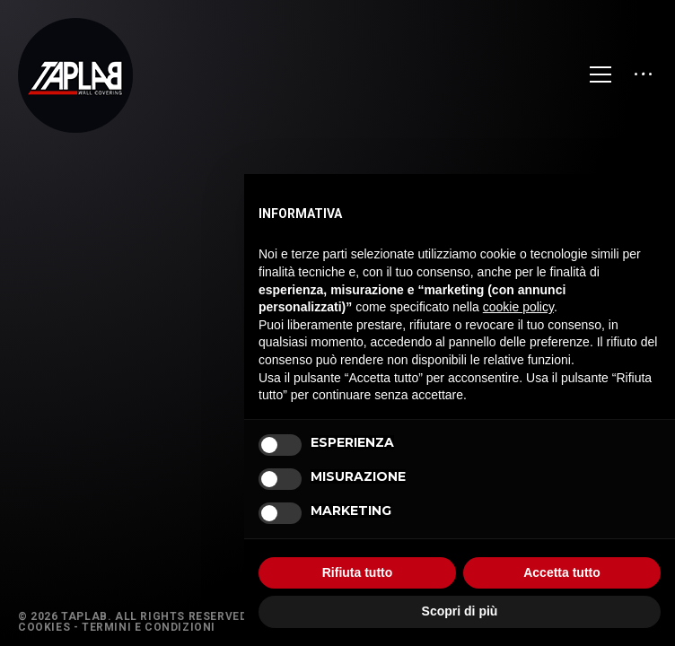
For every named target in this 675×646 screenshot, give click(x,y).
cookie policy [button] (518, 307)
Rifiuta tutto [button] (357, 572)
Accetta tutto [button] (561, 572)
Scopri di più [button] (460, 611)
